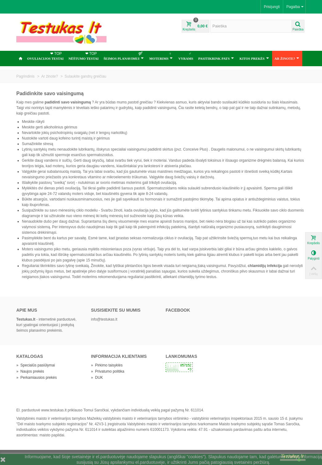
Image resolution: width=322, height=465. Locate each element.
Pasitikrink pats (216, 58)
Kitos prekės (254, 58)
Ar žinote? (287, 58)
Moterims (161, 55)
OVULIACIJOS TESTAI (45, 55)
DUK (97, 377)
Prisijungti (272, 7)
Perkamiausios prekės (36, 377)
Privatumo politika (107, 371)
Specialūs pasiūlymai (35, 365)
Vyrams (185, 55)
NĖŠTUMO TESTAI (84, 55)
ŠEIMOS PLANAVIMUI (123, 55)
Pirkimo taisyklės (107, 365)
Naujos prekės (30, 371)
